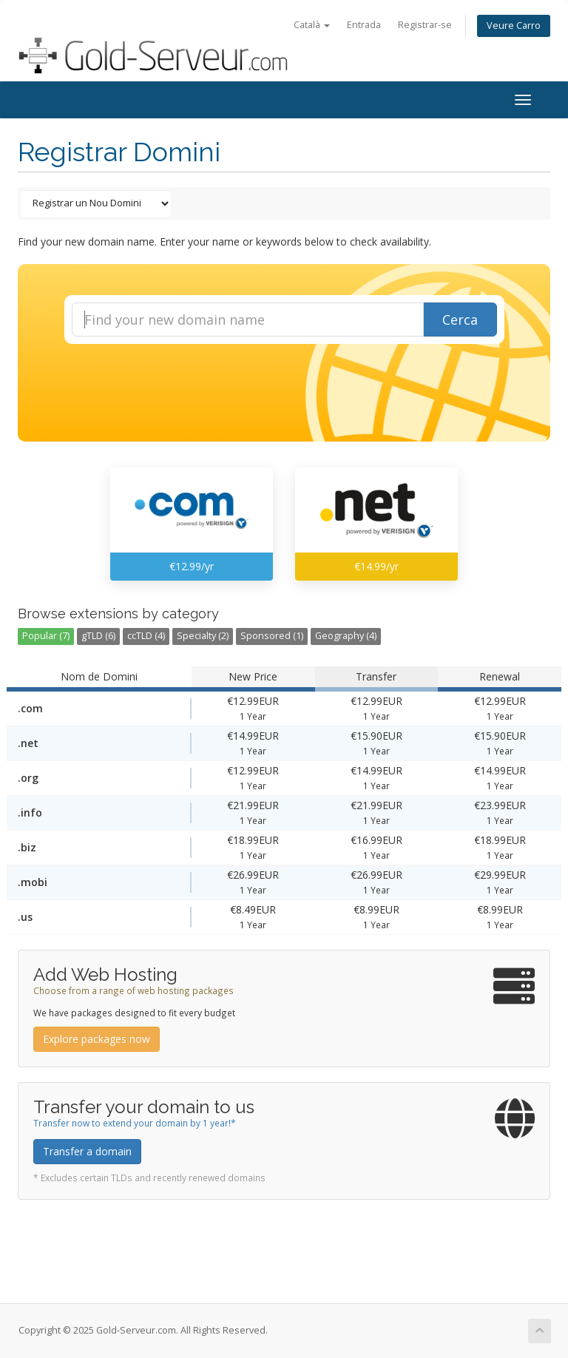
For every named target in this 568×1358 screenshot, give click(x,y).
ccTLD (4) (146, 635)
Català (312, 24)
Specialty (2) (203, 635)
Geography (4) (345, 635)
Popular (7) (46, 635)
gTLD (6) (98, 635)
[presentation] (297, 384)
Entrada (364, 24)
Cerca (460, 319)
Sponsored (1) (271, 635)
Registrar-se (425, 24)
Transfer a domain (87, 1151)
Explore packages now (96, 1039)
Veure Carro (514, 25)
